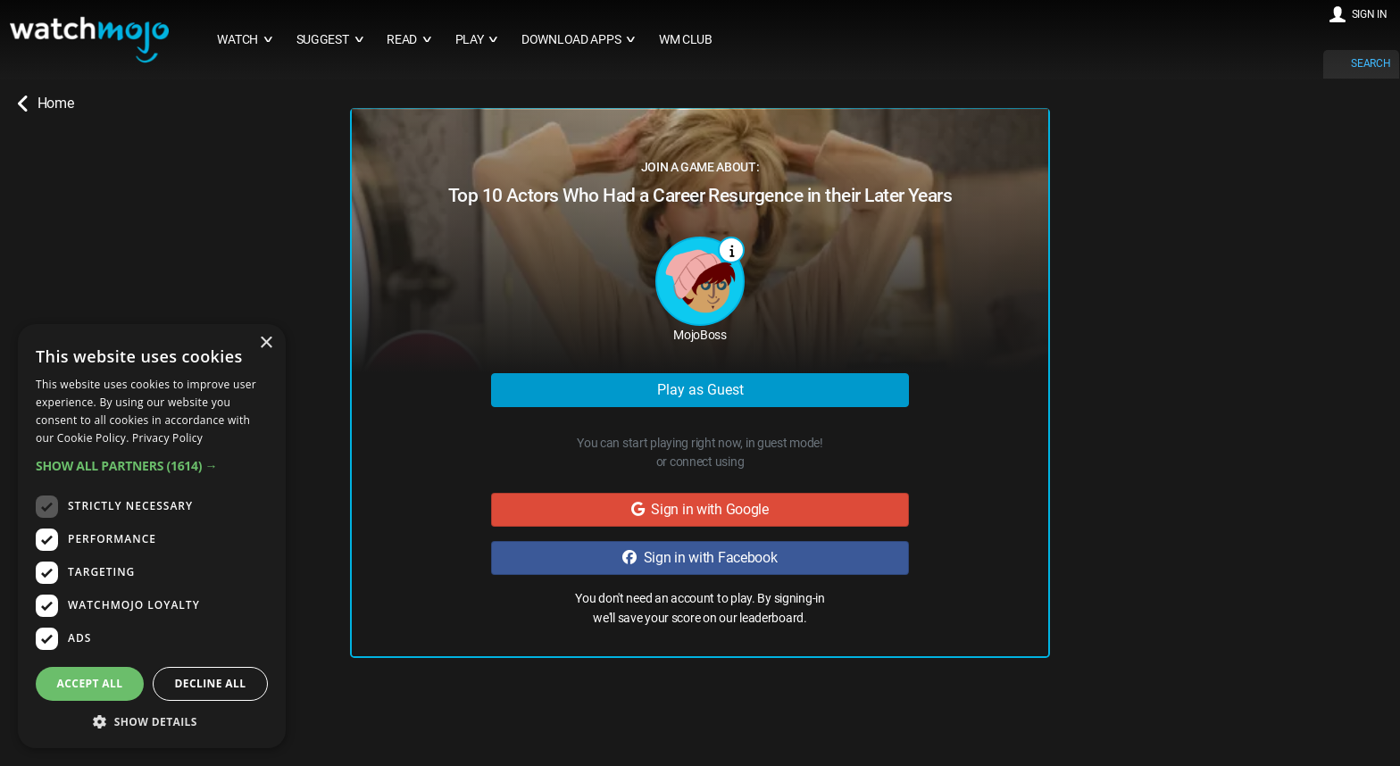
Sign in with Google (700, 509)
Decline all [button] (210, 683)
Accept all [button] (90, 683)
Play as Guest (700, 389)
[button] (152, 465)
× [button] (265, 343)
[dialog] (152, 536)
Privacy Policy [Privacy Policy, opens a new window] (167, 437)
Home (45, 103)
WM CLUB (685, 39)
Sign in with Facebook (699, 557)
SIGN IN (1370, 14)
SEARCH (1370, 63)
